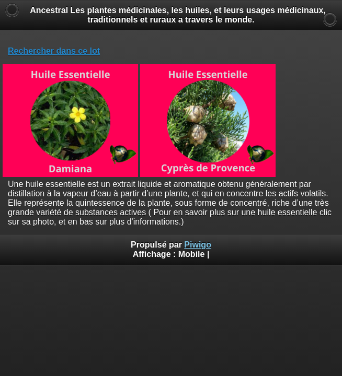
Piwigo (197, 244)
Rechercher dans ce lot (54, 50)
